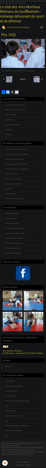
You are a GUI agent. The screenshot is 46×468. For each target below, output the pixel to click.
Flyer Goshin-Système (13, 184)
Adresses (8, 134)
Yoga (7, 421)
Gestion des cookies (23, 465)
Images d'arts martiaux (13, 431)
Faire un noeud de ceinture (14, 199)
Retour (22, 79)
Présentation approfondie (14, 159)
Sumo (7, 406)
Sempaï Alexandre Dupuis (14, 243)
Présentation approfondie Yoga (16, 426)
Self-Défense (9, 381)
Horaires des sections (13, 125)
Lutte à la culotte (11, 391)
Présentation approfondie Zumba (17, 401)
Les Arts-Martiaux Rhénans (15, 105)
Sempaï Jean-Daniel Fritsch (15, 233)
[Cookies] (5, 463)
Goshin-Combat (11, 194)
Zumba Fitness (10, 396)
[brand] (16, 27)
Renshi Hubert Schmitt (13, 253)
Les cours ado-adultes (13, 179)
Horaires (8, 189)
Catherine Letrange (12, 223)
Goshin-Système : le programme (17, 169)
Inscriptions (9, 130)
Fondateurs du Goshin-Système (16, 154)
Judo (7, 436)
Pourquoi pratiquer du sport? (15, 110)
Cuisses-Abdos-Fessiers (14, 416)
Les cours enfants (11, 174)
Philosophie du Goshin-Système (16, 164)
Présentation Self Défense (14, 386)
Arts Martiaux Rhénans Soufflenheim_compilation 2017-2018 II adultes (23, 352)
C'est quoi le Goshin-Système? (16, 149)
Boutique (8, 366)
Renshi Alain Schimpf (12, 248)
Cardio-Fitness (10, 411)
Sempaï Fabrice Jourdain (14, 238)
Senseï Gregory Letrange (14, 228)
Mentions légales (23, 462)
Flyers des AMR (10, 115)
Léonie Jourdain (11, 218)
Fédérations (9, 120)
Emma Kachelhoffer (12, 213)
